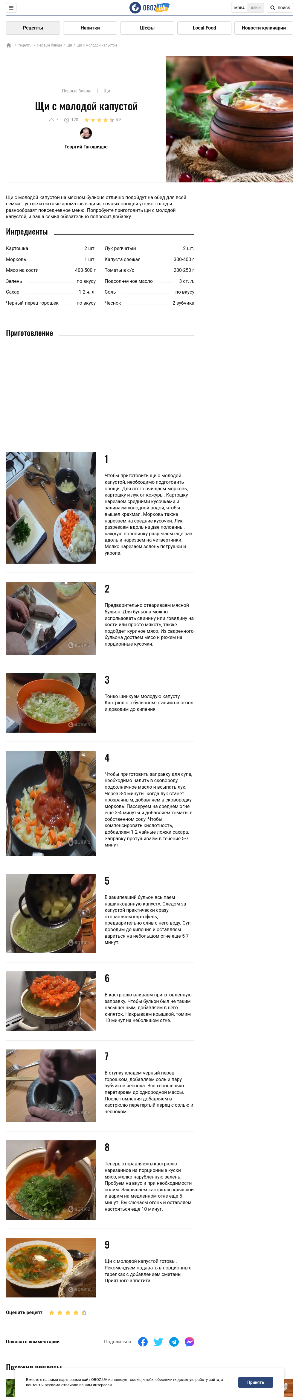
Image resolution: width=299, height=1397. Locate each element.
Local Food (204, 28)
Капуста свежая (123, 259)
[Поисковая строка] (280, 7)
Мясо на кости (22, 270)
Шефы (147, 28)
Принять (255, 1382)
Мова (239, 8)
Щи (69, 45)
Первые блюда (49, 45)
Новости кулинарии (264, 28)
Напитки (90, 28)
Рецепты (33, 28)
